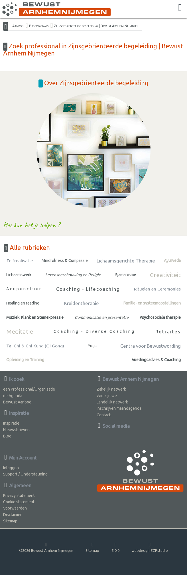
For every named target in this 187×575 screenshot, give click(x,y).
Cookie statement (18, 502)
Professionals (38, 26)
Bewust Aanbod (17, 402)
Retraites (168, 331)
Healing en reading (22, 303)
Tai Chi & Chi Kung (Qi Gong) (35, 345)
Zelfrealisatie (19, 260)
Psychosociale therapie (160, 317)
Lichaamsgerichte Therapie (126, 260)
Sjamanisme (125, 274)
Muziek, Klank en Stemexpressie (35, 317)
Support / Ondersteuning (25, 474)
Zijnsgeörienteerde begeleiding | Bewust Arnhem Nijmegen (96, 26)
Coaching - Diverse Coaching (94, 331)
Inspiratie (11, 423)
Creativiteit (165, 274)
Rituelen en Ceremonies (157, 288)
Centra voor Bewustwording (150, 346)
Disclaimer (12, 514)
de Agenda (12, 395)
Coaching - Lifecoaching (88, 289)
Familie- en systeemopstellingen (152, 303)
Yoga (92, 345)
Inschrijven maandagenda (119, 408)
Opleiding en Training (25, 359)
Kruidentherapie (81, 303)
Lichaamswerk (18, 274)
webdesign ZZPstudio (150, 547)
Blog (7, 436)
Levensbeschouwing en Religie (73, 274)
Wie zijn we (107, 395)
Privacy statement (19, 495)
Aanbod (17, 26)
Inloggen (11, 467)
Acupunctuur (24, 288)
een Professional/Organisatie (29, 389)
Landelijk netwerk (112, 402)
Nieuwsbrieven (16, 429)
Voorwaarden (15, 508)
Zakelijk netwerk (111, 389)
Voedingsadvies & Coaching (156, 359)
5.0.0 (115, 547)
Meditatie (19, 331)
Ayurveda (172, 260)
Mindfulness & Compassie (65, 260)
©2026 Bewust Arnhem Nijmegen (46, 547)
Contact (104, 415)
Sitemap (10, 521)
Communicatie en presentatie (102, 317)
